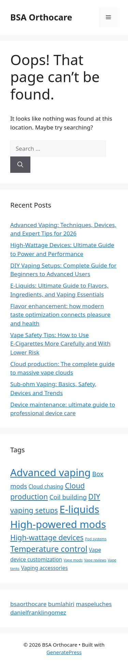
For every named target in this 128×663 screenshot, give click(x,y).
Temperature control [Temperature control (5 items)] (48, 548)
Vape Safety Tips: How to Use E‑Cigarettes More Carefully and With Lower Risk (60, 343)
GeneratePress (64, 652)
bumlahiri (61, 604)
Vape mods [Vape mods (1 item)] (73, 560)
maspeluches (94, 604)
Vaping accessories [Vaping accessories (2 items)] (44, 568)
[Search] (20, 164)
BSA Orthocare (41, 17)
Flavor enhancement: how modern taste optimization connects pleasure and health (60, 314)
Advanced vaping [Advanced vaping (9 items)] (50, 472)
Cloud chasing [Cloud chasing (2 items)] (46, 486)
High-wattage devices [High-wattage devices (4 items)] (47, 537)
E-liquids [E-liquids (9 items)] (79, 509)
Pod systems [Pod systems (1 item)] (95, 539)
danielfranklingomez (38, 612)
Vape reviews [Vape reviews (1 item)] (95, 560)
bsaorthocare (28, 604)
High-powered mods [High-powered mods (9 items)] (58, 524)
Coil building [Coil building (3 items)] (68, 497)
